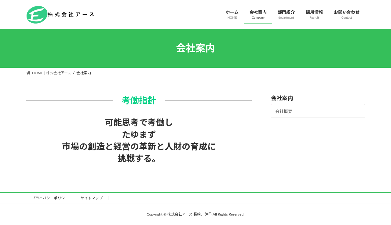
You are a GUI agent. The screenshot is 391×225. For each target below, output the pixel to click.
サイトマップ (92, 198)
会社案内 (282, 98)
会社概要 (283, 111)
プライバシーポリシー (50, 198)
